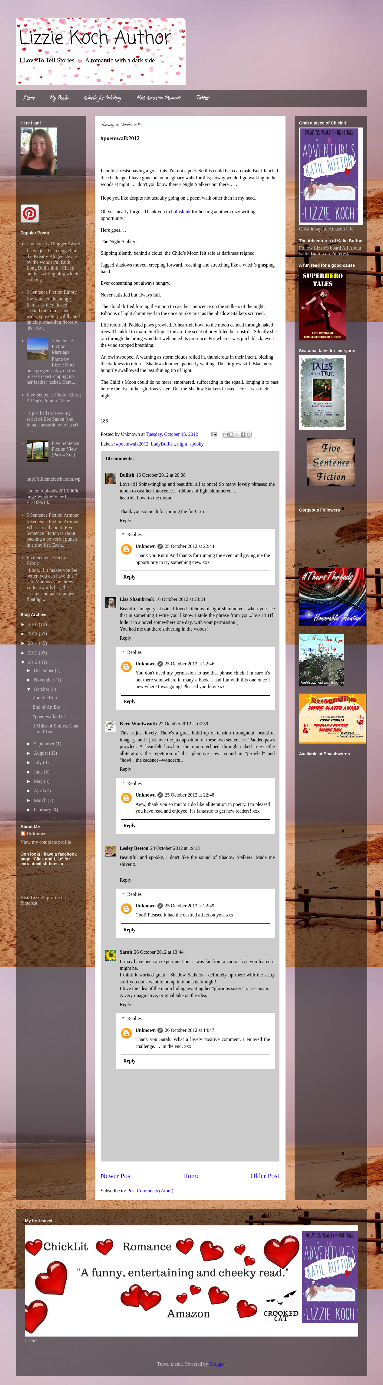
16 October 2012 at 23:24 (181, 599)
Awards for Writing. (102, 98)
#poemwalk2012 (48, 716)
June (39, 771)
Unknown (146, 546)
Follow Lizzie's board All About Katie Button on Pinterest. (330, 250)
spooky (196, 443)
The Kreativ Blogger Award (54, 243)
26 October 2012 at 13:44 (158, 952)
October (42, 689)
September (44, 743)
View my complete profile (46, 842)
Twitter (202, 98)
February (43, 809)
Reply (125, 520)
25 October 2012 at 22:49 (189, 905)
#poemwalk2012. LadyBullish (145, 443)
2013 (33, 652)
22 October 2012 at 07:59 (183, 723)
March (41, 800)
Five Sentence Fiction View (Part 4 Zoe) (65, 449)
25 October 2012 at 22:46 (189, 663)
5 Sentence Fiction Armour (53, 515)
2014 (33, 643)
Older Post (264, 1176)
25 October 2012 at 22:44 (189, 546)
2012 (33, 662)
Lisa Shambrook (137, 599)
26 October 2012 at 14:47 (189, 1030)
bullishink (180, 211)
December (44, 670)
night (182, 443)
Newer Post (116, 1176)
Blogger (217, 1364)
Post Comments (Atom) (150, 1190)
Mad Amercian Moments (158, 98)
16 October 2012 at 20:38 (161, 475)
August (41, 753)
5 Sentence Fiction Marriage (62, 346)
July (38, 762)
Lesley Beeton (134, 848)
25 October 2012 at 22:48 (189, 794)
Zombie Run (44, 697)
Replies (134, 534)
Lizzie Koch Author (95, 38)
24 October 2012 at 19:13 (175, 848)
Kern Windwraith (138, 723)
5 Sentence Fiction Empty (52, 292)
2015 (33, 633)
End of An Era (46, 707)
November (44, 679)
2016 (33, 624)
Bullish (127, 475)
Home (29, 98)
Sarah (126, 952)
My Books (59, 98)
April (39, 790)
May (39, 781)
